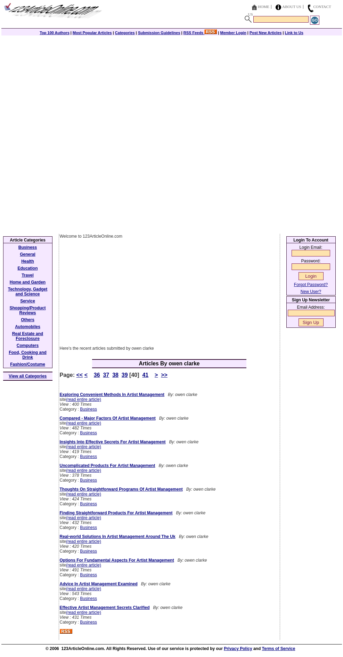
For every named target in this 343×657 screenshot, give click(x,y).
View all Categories (28, 376)
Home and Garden (28, 282)
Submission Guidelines (159, 33)
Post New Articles (266, 33)
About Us (291, 7)
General (27, 254)
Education (27, 268)
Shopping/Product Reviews (28, 310)
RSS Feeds (200, 33)
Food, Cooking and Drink (28, 355)
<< (79, 375)
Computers (28, 345)
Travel (28, 275)
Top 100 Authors (55, 33)
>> (164, 375)
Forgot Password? (311, 284)
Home (263, 7)
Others (27, 319)
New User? (311, 291)
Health (27, 261)
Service (27, 301)
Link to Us (294, 33)
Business (88, 409)
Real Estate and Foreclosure (27, 336)
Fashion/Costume (27, 364)
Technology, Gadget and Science (28, 291)
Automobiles (27, 326)
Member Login (233, 33)
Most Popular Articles (92, 33)
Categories (125, 33)
